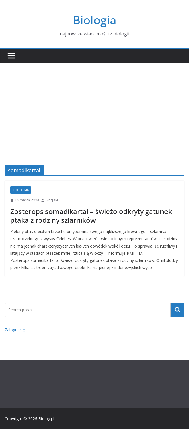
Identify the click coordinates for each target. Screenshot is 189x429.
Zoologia (21, 190)
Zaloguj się (15, 329)
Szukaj (177, 310)
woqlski (52, 200)
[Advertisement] (94, 105)
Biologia (94, 20)
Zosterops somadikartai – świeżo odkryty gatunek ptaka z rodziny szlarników (91, 216)
